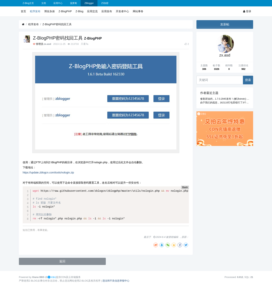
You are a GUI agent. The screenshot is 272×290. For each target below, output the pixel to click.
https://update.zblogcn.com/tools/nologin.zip (48, 172)
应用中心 (58, 3)
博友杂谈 (49, 11)
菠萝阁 (73, 3)
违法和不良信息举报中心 (115, 280)
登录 (247, 11)
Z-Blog (79, 11)
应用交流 (92, 11)
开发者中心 (122, 11)
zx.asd (47, 44)
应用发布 (106, 11)
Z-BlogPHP (65, 11)
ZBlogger (89, 3)
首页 (23, 11)
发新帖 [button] (224, 24)
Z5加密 (104, 3)
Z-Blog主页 (28, 3)
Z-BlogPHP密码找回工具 (57, 24)
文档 (43, 3)
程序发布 (35, 11)
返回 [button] (62, 261)
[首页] (23, 24)
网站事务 (138, 11)
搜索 (248, 80)
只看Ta (84, 44)
